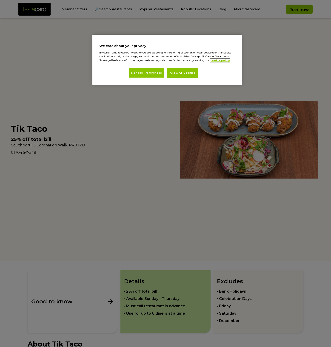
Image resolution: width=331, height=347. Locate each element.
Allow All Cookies (183, 72)
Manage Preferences (146, 72)
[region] (167, 60)
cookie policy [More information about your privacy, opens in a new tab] (220, 60)
